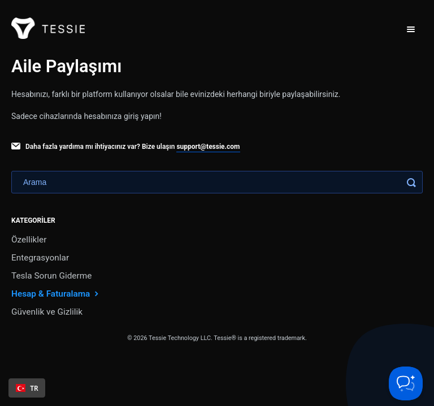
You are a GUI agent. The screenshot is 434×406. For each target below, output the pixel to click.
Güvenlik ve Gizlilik (47, 312)
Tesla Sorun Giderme (51, 276)
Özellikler (28, 240)
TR (27, 387)
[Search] (217, 182)
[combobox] (26, 388)
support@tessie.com (208, 147)
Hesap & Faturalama (56, 293)
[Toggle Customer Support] (406, 383)
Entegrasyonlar (40, 258)
